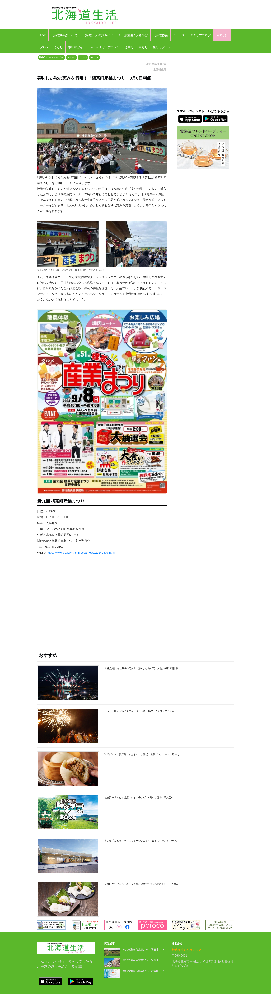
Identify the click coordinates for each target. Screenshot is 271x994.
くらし (58, 47)
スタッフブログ (200, 35)
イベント (94, 57)
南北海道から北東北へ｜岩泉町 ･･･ (144, 970)
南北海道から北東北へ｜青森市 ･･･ (144, 949)
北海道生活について (64, 35)
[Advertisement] (102, 605)
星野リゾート (162, 47)
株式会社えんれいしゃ (186, 949)
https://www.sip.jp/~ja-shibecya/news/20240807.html (81, 552)
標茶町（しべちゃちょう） (51, 57)
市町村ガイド (77, 47)
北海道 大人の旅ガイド (98, 35)
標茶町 (129, 47)
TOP (43, 35)
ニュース (179, 35)
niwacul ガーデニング (105, 47)
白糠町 (143, 47)
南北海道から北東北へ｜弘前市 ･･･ (144, 960)
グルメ (44, 47)
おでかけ (222, 35)
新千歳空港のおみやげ (133, 35)
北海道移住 (160, 35)
